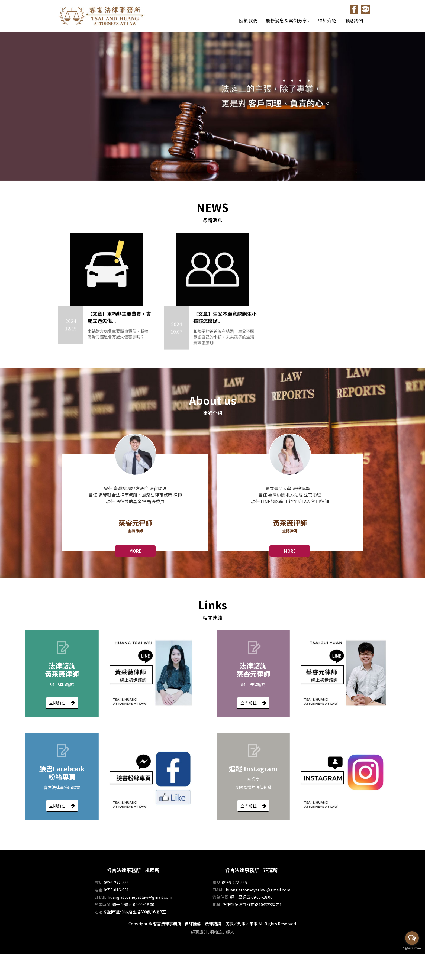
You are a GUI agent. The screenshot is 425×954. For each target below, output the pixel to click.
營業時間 (102, 904)
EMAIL (100, 897)
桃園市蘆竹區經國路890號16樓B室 (135, 911)
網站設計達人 (222, 932)
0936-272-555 (116, 882)
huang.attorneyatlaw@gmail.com (140, 897)
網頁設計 (199, 932)
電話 (98, 882)
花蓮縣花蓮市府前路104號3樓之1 (252, 904)
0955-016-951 (116, 889)
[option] (135, 492)
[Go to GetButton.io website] (412, 948)
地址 (98, 911)
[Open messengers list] (412, 938)
